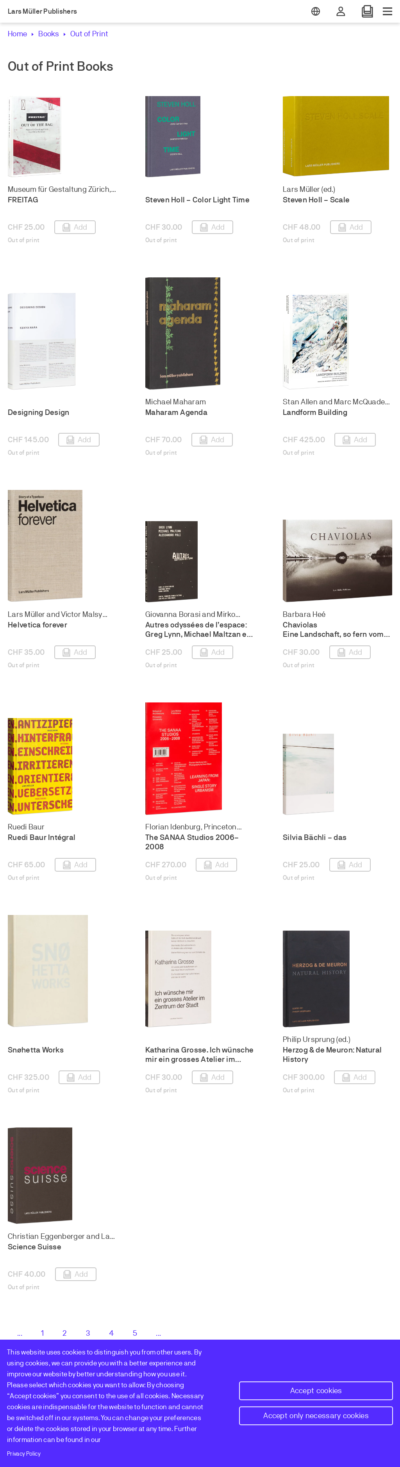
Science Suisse (34, 1246)
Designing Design (39, 412)
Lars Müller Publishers (42, 11)
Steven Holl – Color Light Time (197, 199)
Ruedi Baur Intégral (41, 837)
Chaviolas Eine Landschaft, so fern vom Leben (333, 634)
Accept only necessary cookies (316, 1415)
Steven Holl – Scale (316, 199)
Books (48, 33)
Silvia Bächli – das (314, 837)
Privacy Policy (24, 1453)
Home (17, 33)
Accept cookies (316, 1390)
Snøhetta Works (36, 1049)
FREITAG (23, 199)
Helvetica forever (37, 624)
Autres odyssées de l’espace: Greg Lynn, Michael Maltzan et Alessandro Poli (197, 634)
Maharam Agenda (176, 412)
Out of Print (89, 33)
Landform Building (315, 412)
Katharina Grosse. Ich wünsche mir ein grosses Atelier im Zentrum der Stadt (199, 1059)
